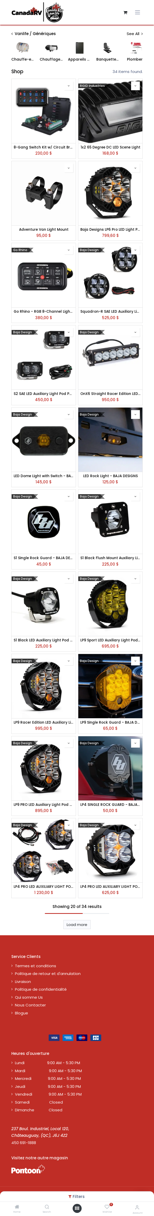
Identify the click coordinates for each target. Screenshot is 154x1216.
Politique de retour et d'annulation (48, 973)
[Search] (47, 1207)
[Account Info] (137, 1207)
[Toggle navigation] (137, 12)
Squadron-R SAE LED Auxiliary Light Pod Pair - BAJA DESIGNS (110, 312)
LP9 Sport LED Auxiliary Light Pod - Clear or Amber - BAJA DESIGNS (110, 640)
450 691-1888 (23, 1142)
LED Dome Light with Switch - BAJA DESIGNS (44, 476)
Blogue (21, 1013)
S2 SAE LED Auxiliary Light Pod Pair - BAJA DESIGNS (44, 394)
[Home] (17, 1207)
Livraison (23, 981)
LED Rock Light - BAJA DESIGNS (110, 476)
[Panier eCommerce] (125, 12)
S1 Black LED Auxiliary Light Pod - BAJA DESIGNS (44, 640)
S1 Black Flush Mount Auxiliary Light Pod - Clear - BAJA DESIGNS (110, 558)
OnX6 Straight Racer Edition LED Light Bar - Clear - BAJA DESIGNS (110, 394)
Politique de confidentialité (41, 989)
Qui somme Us (29, 997)
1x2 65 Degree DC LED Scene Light (110, 147)
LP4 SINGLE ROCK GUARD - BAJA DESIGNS (110, 805)
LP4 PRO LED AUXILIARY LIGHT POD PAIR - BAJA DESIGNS (44, 887)
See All (135, 33)
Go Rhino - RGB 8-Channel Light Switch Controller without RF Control (44, 312)
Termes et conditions (35, 966)
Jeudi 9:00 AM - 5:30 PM (48, 1086)
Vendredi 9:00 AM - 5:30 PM (48, 1094)
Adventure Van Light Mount (44, 230)
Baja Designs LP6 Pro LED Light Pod (110, 230)
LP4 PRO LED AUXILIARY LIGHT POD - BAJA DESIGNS (110, 887)
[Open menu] (77, 1208)
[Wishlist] (107, 1207)
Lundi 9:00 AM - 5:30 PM (47, 1062)
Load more (77, 924)
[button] (68, 85)
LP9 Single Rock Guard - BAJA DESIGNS (110, 723)
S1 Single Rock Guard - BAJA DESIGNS (44, 558)
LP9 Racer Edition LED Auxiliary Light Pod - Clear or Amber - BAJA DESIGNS (44, 723)
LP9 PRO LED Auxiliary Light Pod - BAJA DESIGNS (44, 805)
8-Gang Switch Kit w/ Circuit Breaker (44, 147)
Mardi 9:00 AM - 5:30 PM (48, 1070)
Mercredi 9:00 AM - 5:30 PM (48, 1078)
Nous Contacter (30, 1005)
